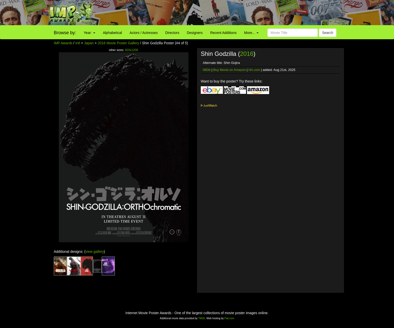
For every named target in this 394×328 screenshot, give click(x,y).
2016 (246, 53)
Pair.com (229, 318)
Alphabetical (112, 33)
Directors (172, 33)
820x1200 (131, 50)
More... (251, 33)
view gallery (94, 252)
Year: (89, 33)
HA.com (254, 70)
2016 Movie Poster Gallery (118, 43)
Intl (77, 43)
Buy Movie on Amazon (229, 70)
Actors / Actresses (143, 33)
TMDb (201, 318)
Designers (195, 33)
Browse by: (65, 32)
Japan (89, 43)
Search (327, 33)
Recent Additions (223, 33)
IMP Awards (63, 43)
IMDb (207, 70)
